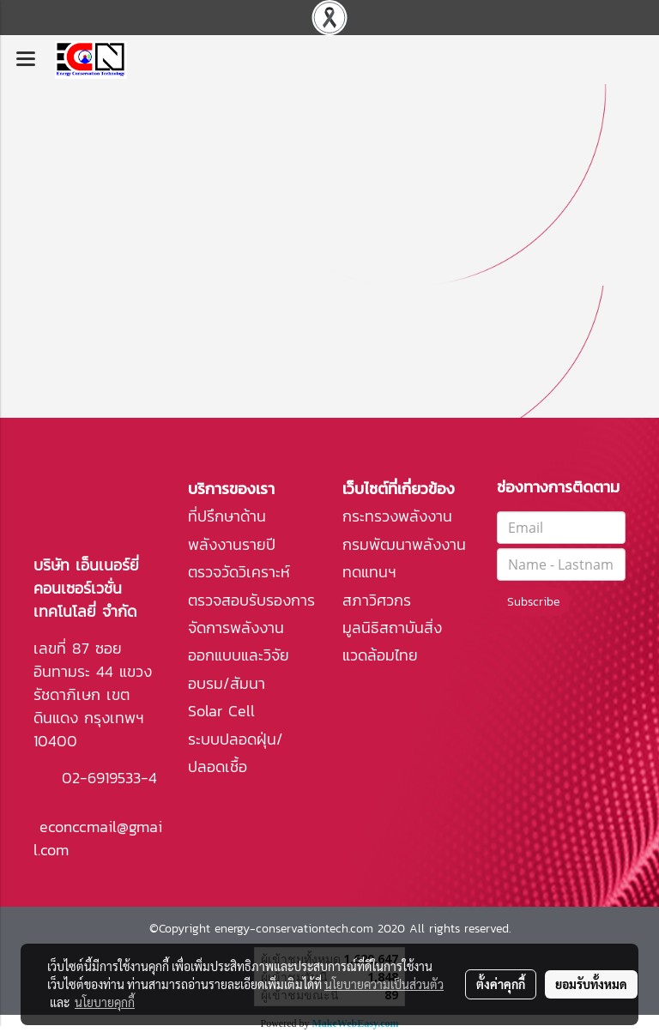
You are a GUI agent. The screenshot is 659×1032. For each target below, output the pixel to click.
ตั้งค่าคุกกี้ (500, 984)
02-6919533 (101, 777)
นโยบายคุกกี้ (105, 1002)
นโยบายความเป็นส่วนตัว (384, 984)
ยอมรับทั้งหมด (591, 984)
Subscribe (533, 602)
